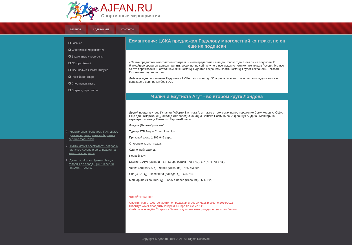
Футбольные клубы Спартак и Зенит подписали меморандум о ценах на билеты (183, 209)
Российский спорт (83, 76)
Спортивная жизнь (83, 83)
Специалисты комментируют (90, 70)
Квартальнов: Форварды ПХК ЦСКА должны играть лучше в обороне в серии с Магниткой (93, 135)
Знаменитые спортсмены (87, 56)
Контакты (127, 29)
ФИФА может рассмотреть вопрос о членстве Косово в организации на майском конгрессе (93, 149)
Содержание (101, 29)
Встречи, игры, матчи (85, 90)
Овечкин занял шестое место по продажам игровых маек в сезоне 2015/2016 (181, 202)
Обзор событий (81, 63)
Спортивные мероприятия (88, 49)
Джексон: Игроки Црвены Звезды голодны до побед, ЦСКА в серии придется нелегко (91, 164)
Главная (75, 29)
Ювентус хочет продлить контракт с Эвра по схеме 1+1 (166, 206)
